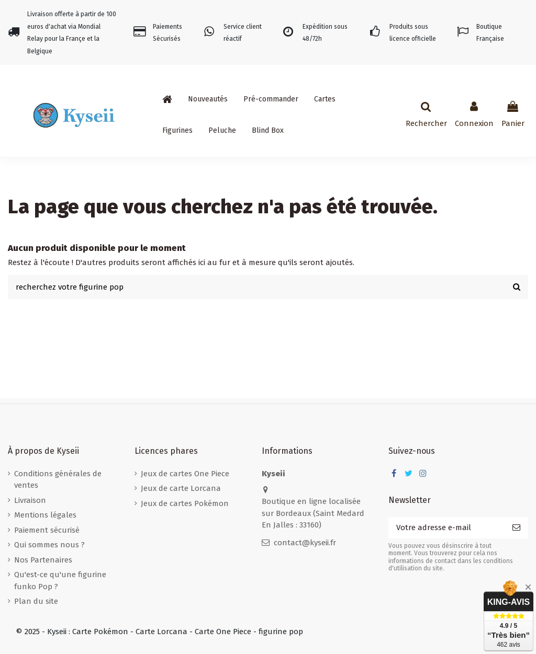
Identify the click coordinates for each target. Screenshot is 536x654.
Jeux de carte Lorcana (181, 488)
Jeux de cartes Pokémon (185, 503)
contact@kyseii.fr (305, 542)
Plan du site (36, 601)
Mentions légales (45, 515)
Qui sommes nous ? (49, 544)
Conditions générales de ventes (58, 479)
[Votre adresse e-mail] (446, 527)
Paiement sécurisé (47, 530)
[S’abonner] (516, 527)
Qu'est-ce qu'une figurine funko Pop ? (60, 580)
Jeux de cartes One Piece (185, 473)
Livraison (30, 500)
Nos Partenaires (43, 560)
